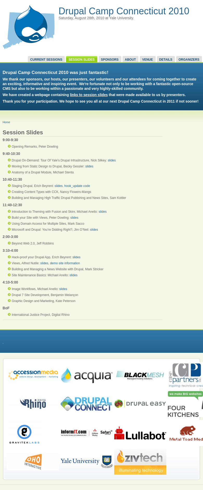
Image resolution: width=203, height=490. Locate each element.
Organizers (189, 59)
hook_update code (77, 186)
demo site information (65, 263)
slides (112, 160)
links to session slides (89, 95)
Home (6, 122)
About (130, 59)
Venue (147, 59)
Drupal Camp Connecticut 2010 (124, 11)
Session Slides (81, 59)
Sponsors (110, 59)
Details (165, 59)
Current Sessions (46, 59)
